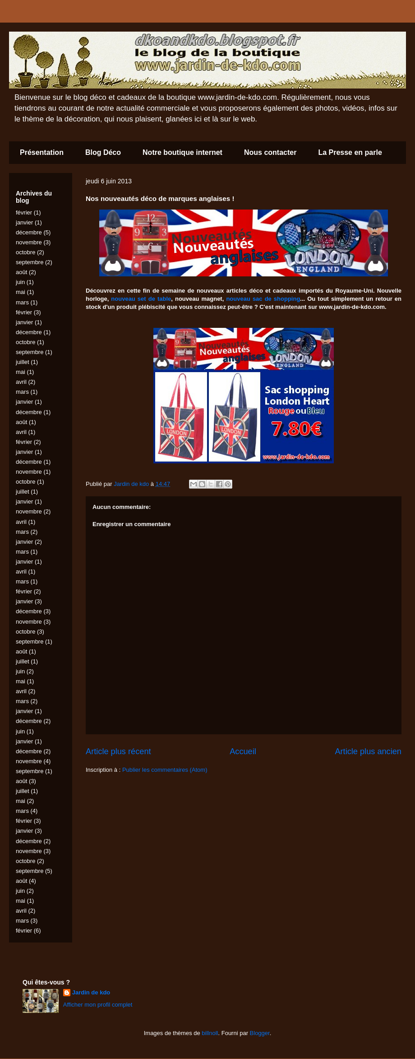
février (24, 212)
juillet (22, 362)
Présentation (42, 152)
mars (22, 302)
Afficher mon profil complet (98, 1004)
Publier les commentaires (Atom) (165, 769)
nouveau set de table (141, 298)
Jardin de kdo (91, 992)
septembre (29, 262)
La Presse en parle (350, 152)
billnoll (210, 1033)
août (21, 272)
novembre (29, 242)
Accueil (243, 751)
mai (20, 292)
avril (21, 381)
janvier (24, 222)
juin (20, 282)
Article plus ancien (368, 751)
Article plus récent (118, 751)
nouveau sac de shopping (263, 298)
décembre (29, 232)
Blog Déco (103, 152)
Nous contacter (270, 152)
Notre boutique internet (182, 152)
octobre (25, 252)
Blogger (260, 1033)
